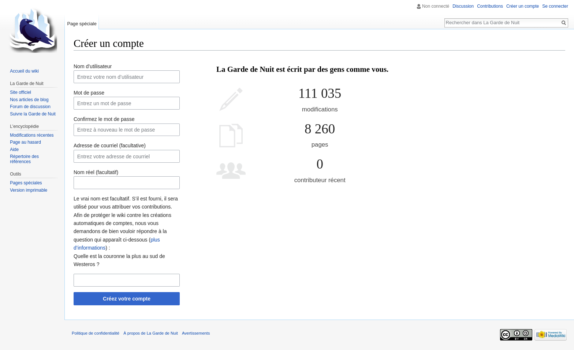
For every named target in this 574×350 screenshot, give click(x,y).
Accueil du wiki (24, 71)
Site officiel (20, 92)
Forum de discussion (30, 106)
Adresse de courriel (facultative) (110, 145)
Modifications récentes (31, 135)
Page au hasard (25, 142)
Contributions (490, 6)
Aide (14, 149)
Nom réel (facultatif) (96, 172)
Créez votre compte (126, 299)
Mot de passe (89, 93)
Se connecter (555, 6)
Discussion (463, 6)
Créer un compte (522, 6)
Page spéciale (81, 23)
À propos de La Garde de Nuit (150, 333)
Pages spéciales (26, 182)
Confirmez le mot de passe (104, 119)
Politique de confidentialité (95, 333)
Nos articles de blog (29, 99)
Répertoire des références (24, 159)
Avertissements (196, 333)
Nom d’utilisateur (93, 66)
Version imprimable (28, 190)
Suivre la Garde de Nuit (33, 114)
